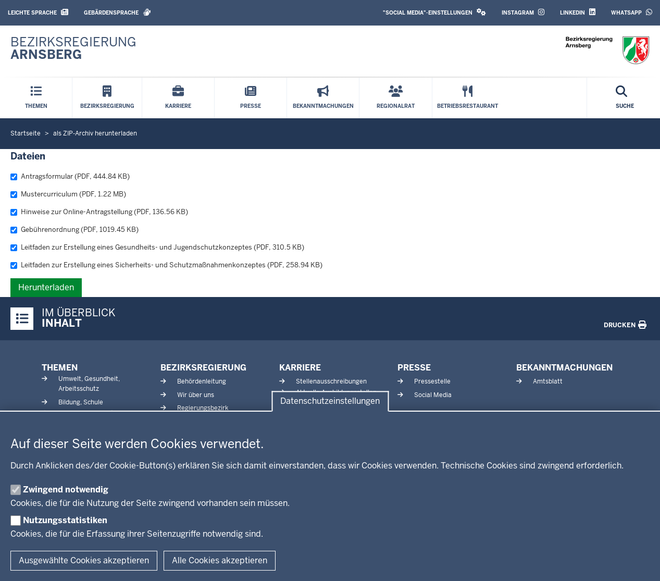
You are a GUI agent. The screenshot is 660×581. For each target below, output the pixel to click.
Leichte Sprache (38, 12)
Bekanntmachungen (564, 367)
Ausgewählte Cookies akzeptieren (84, 560)
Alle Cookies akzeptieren (219, 560)
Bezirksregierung (203, 367)
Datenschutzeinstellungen (330, 401)
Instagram (523, 12)
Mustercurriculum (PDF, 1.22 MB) (68, 194)
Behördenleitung (201, 381)
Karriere (300, 367)
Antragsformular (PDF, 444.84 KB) (70, 176)
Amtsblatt (548, 381)
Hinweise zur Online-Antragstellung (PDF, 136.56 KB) (99, 211)
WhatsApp (631, 12)
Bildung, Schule (80, 402)
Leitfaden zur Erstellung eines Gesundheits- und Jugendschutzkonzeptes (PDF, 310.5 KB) (157, 247)
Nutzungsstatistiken (65, 520)
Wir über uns (195, 395)
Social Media (433, 395)
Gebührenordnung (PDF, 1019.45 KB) (74, 229)
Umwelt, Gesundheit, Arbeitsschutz (89, 384)
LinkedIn (577, 12)
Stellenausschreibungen (331, 381)
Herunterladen (46, 287)
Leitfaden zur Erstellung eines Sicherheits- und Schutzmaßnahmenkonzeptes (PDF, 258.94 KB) (166, 265)
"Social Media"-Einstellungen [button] (434, 12)
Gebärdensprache (117, 12)
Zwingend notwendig (65, 489)
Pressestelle (432, 381)
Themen (60, 367)
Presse (414, 367)
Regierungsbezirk (202, 408)
